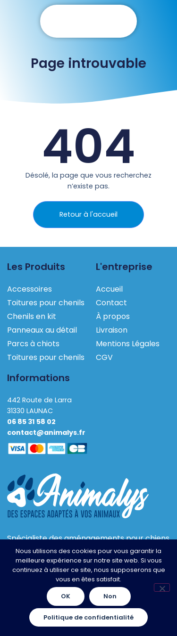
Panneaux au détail (42, 330)
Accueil (109, 289)
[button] (88, 21)
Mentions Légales (128, 343)
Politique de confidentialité (88, 617)
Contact (111, 302)
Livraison (111, 330)
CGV (104, 357)
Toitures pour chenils (45, 302)
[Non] (162, 587)
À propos (113, 316)
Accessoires (29, 289)
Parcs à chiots (33, 343)
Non (110, 596)
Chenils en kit (31, 316)
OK (65, 596)
